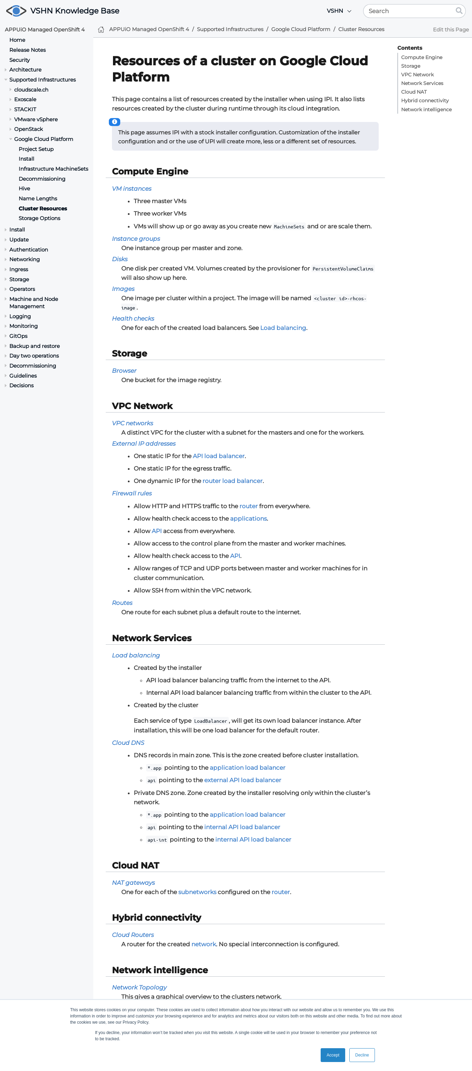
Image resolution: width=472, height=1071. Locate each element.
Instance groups (136, 238)
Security (19, 60)
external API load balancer (242, 780)
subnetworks (197, 892)
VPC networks (132, 423)
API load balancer (219, 456)
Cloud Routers (133, 934)
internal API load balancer (242, 827)
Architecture (25, 69)
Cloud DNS (128, 742)
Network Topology (139, 987)
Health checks (133, 318)
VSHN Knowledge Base (74, 11)
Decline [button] (362, 1055)
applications (248, 518)
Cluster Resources (43, 208)
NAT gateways (133, 882)
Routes (122, 602)
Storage (410, 66)
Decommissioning (42, 179)
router (248, 506)
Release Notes (27, 50)
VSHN (335, 11)
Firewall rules (132, 493)
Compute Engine (421, 57)
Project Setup (36, 149)
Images (123, 288)
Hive (24, 188)
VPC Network (417, 74)
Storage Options (39, 218)
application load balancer (247, 767)
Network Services (422, 83)
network (203, 944)
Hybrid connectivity (425, 100)
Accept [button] (333, 1055)
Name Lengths (38, 198)
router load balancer (232, 480)
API (157, 531)
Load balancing (283, 327)
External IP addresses (144, 443)
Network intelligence (426, 109)
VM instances (131, 188)
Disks (120, 259)
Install (26, 158)
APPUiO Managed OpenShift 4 (45, 29)
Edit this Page (451, 29)
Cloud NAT (414, 92)
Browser (124, 370)
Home (17, 40)
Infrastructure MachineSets (53, 168)
